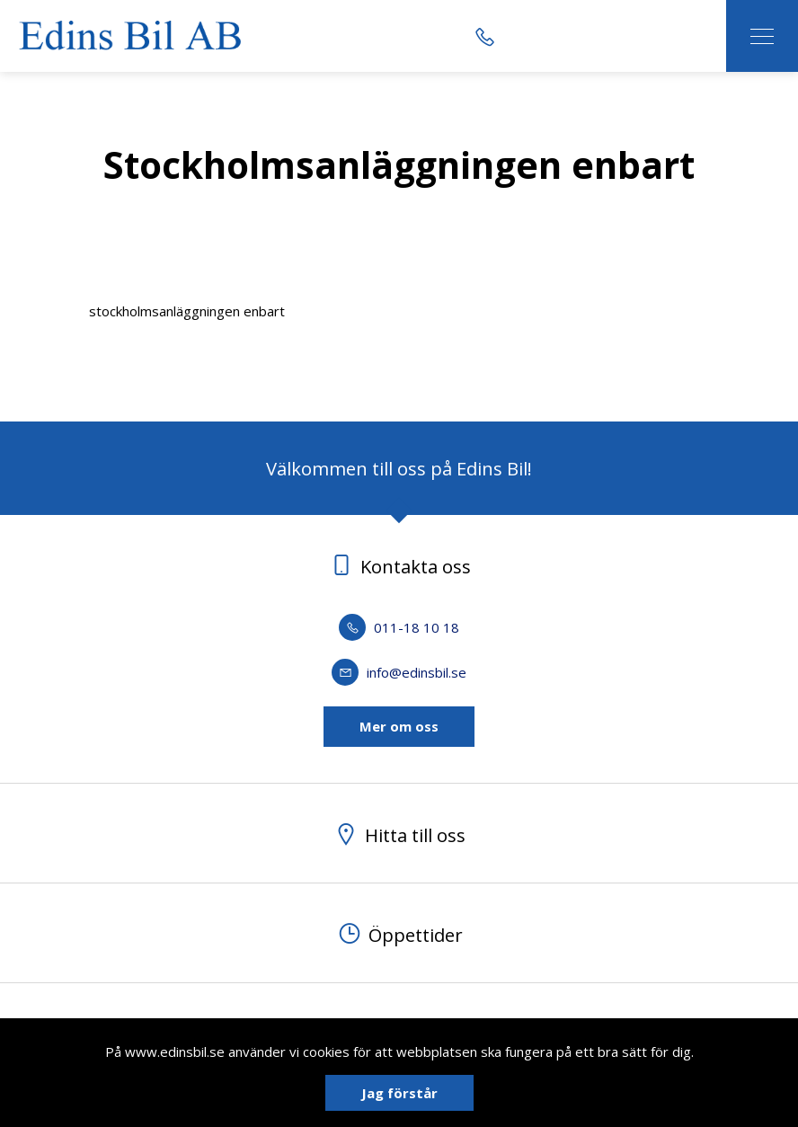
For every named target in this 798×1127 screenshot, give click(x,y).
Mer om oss (399, 726)
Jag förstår (399, 1093)
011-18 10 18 (399, 627)
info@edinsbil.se (399, 672)
